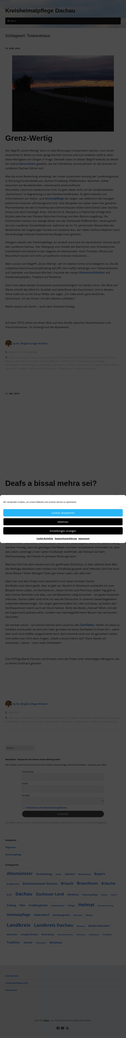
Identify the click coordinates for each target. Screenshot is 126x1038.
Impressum (84, 538)
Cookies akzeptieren (63, 512)
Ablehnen (63, 521)
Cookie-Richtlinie (44, 538)
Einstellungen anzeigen (63, 530)
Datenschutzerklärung (66, 538)
